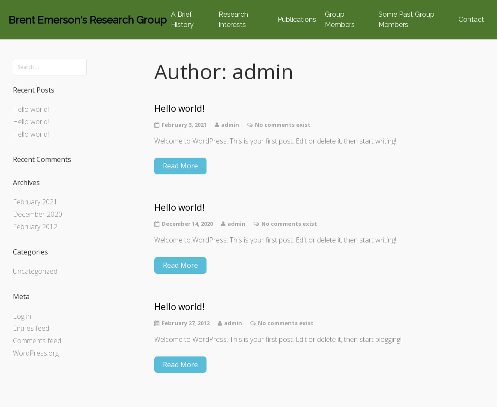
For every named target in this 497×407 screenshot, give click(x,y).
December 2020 (37, 214)
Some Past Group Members (406, 19)
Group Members (340, 19)
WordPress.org (36, 353)
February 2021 (35, 201)
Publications (297, 19)
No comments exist (283, 125)
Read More (180, 166)
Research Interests (233, 19)
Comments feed (37, 340)
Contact (471, 19)
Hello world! (31, 109)
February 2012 (35, 226)
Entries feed (31, 328)
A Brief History (182, 19)
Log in (22, 316)
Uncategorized (35, 271)
